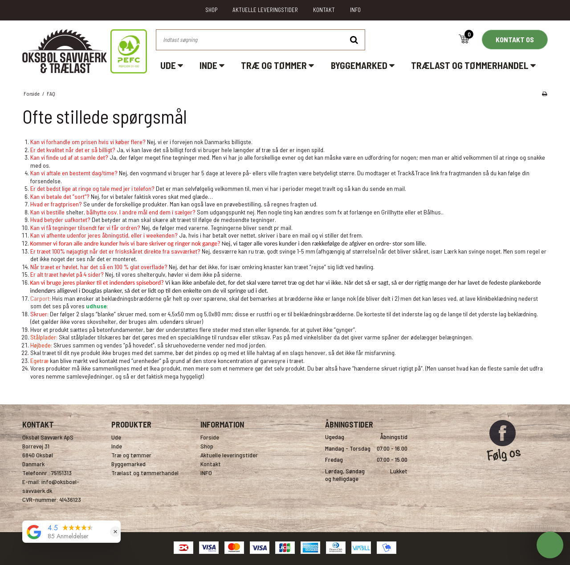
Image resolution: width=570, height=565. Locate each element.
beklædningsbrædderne (323, 314)
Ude (171, 65)
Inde (212, 65)
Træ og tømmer (277, 65)
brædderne (299, 298)
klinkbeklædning (497, 298)
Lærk (451, 251)
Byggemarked (363, 65)
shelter (75, 212)
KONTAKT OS (515, 39)
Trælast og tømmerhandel (473, 65)
